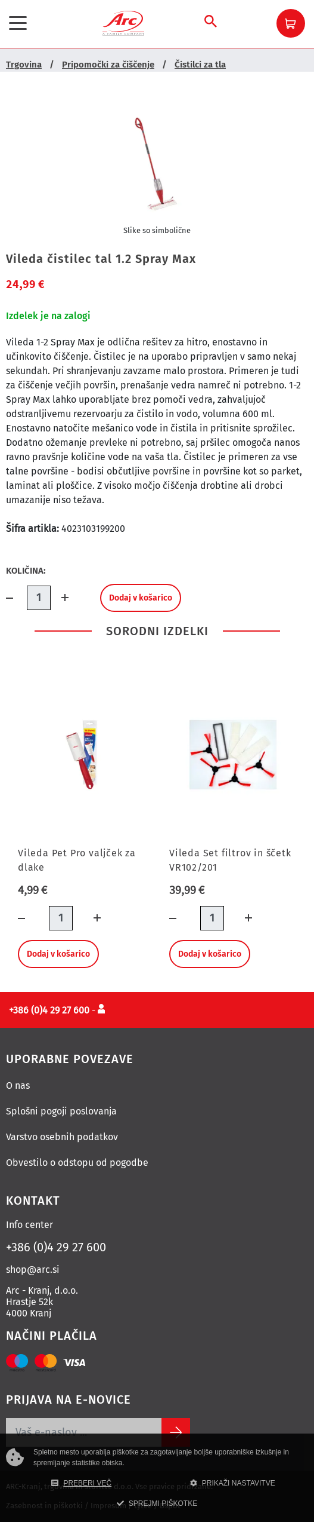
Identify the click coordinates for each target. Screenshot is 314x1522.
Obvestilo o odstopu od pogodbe (77, 1162)
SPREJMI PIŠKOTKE (157, 1503)
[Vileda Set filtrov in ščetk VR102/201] (233, 754)
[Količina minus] (16, 598)
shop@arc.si (33, 1269)
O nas (18, 1085)
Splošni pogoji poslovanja (61, 1111)
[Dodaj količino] (61, 598)
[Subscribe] (175, 1432)
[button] (290, 23)
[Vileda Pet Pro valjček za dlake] (81, 754)
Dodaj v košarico (140, 598)
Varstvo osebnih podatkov (62, 1137)
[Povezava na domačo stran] (123, 22)
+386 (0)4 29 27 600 (56, 1247)
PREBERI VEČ (81, 1483)
